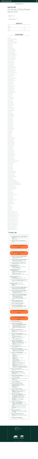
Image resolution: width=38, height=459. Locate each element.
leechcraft (12, 7)
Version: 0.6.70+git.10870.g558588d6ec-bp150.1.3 (19, 323)
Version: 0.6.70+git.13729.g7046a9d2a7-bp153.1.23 (19, 247)
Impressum (16, 447)
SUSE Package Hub (6, 1)
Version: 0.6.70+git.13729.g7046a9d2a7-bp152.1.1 (19, 254)
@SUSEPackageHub (18, 446)
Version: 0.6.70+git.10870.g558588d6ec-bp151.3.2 (19, 317)
